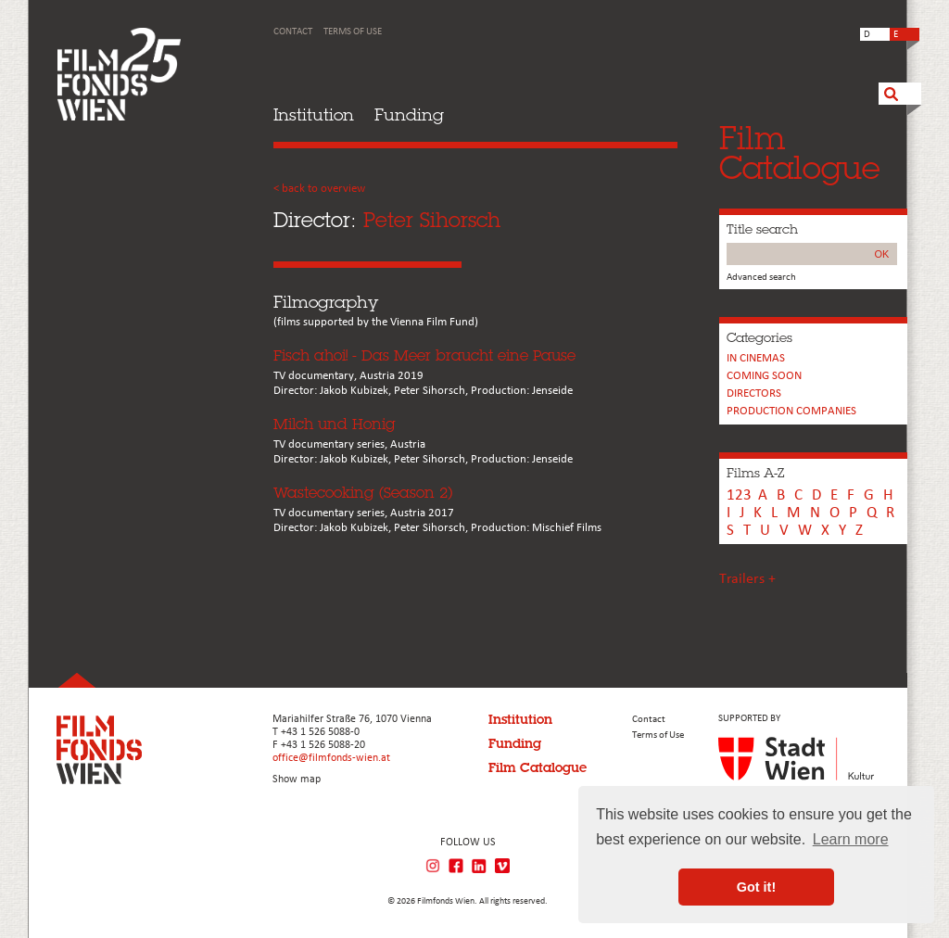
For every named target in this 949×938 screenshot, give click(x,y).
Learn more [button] (851, 839)
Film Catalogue (537, 767)
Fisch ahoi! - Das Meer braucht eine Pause (424, 355)
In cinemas (756, 358)
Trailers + (747, 579)
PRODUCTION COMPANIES (791, 411)
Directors (754, 393)
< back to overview (319, 189)
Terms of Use (352, 32)
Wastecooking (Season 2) (362, 492)
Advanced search (761, 278)
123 (739, 495)
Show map (296, 779)
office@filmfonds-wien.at (331, 758)
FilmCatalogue (799, 152)
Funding (409, 114)
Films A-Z (755, 472)
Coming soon (764, 376)
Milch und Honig (334, 424)
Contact (292, 32)
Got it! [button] (756, 887)
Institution (313, 114)
